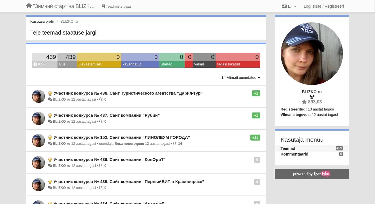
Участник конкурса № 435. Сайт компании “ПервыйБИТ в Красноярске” (129, 181)
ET (289, 6)
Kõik (39, 64)
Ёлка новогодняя (129, 144)
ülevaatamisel (89, 64)
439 (51, 57)
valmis (199, 64)
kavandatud (132, 64)
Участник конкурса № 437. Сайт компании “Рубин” (107, 115)
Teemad (288, 148)
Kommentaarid (294, 154)
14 (180, 144)
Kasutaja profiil (42, 21)
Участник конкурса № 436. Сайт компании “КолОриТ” (110, 159)
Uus (62, 64)
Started (166, 64)
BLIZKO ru (62, 99)
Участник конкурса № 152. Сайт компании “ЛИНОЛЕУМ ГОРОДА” (122, 137)
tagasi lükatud (228, 64)
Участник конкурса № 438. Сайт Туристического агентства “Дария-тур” (128, 93)
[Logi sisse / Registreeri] (323, 6)
